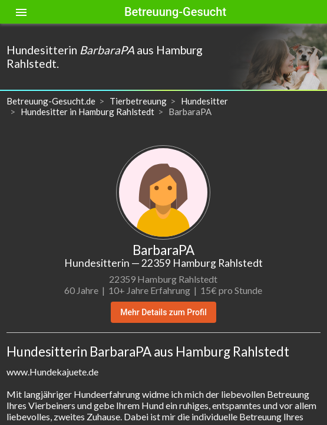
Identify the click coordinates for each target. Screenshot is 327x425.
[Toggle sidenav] (21, 12)
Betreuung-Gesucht (175, 12)
